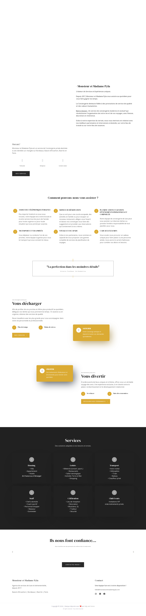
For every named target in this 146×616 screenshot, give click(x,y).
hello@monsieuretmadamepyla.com (108, 593)
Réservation (95, 8)
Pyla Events (70, 8)
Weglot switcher (109, 8)
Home (61, 8)
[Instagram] (96, 598)
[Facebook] (104, 598)
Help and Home (89, 610)
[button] (21, 173)
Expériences (82, 8)
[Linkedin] (100, 598)
